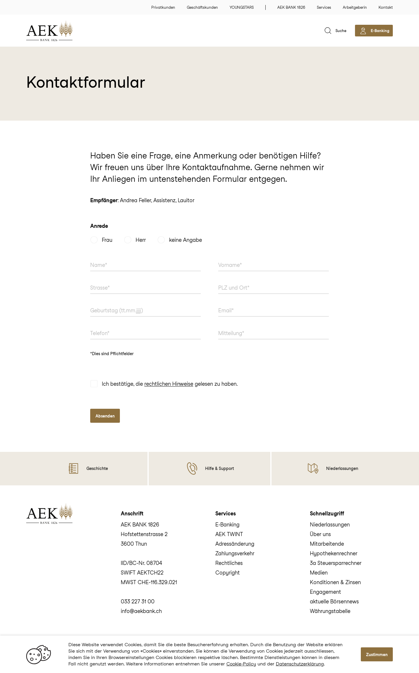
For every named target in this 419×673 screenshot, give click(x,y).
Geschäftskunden (202, 7)
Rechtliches (229, 563)
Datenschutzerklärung (300, 664)
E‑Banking (227, 525)
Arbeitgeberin (355, 7)
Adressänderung (234, 544)
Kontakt (386, 7)
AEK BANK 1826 (291, 7)
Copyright (227, 573)
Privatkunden (163, 7)
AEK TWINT (229, 534)
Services (324, 7)
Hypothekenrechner (333, 553)
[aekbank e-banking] (374, 30)
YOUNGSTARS (242, 7)
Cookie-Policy (241, 664)
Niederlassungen (330, 525)
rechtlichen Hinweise (168, 384)
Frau (107, 240)
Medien (319, 573)
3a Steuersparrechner (335, 563)
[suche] (334, 30)
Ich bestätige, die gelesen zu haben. (170, 384)
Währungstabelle (330, 611)
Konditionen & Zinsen (335, 582)
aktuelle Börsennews (334, 601)
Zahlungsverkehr (234, 553)
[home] (58, 30)
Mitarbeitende (327, 544)
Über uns (320, 534)
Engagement (325, 592)
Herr (141, 240)
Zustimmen (377, 654)
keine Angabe (185, 240)
